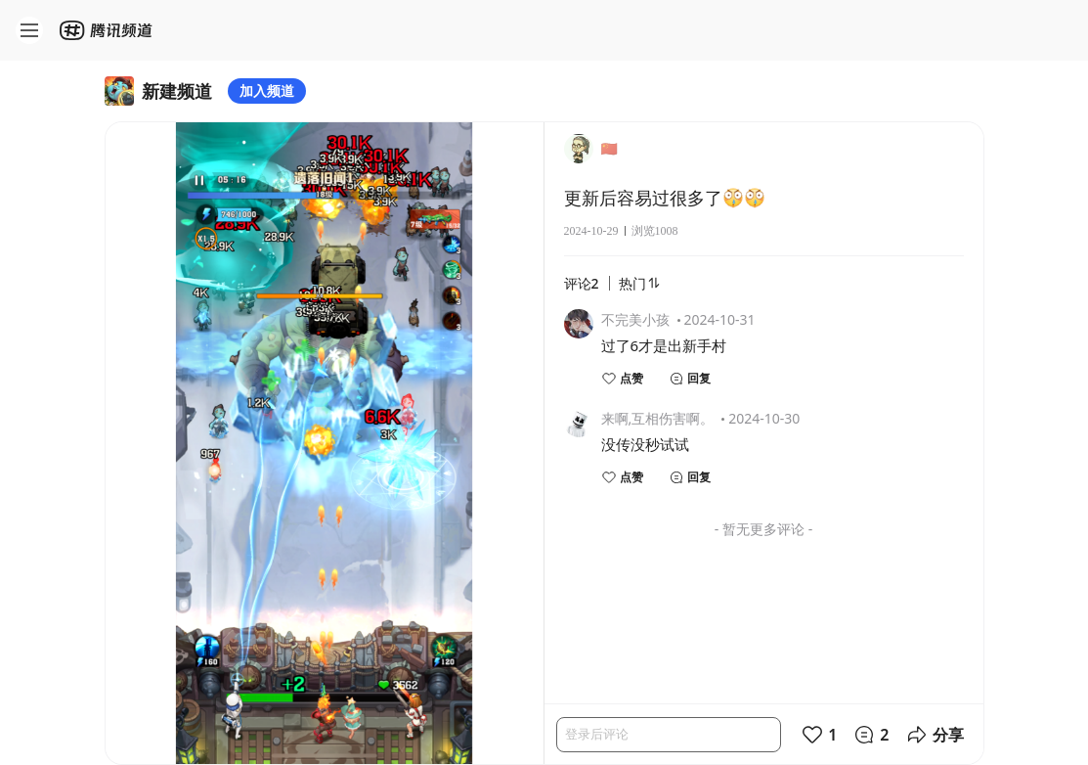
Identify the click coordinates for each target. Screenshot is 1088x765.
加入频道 (266, 90)
